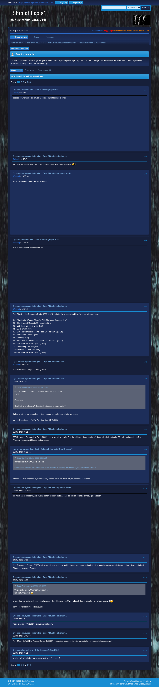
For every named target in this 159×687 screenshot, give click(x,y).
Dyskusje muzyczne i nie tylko (27, 156)
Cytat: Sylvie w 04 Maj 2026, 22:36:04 (32, 458)
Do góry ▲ (147, 681)
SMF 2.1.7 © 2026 (14, 681)
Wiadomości (16, 70)
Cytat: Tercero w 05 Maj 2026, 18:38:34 (32, 387)
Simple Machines (28, 681)
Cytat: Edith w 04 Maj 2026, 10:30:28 (31, 586)
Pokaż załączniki (44, 70)
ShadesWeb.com (28, 684)
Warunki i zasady (136, 681)
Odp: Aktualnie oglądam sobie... (57, 173)
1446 (29, 82)
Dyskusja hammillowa (23, 90)
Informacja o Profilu (19, 49)
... (26, 82)
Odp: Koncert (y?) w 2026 (47, 90)
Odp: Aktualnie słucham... (55, 156)
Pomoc (126, 681)
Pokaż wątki (29, 70)
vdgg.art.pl (108, 31)
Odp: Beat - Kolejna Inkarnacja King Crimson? (51, 449)
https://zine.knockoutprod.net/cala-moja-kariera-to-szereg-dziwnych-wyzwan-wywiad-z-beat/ (55, 468)
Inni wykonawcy (20, 449)
